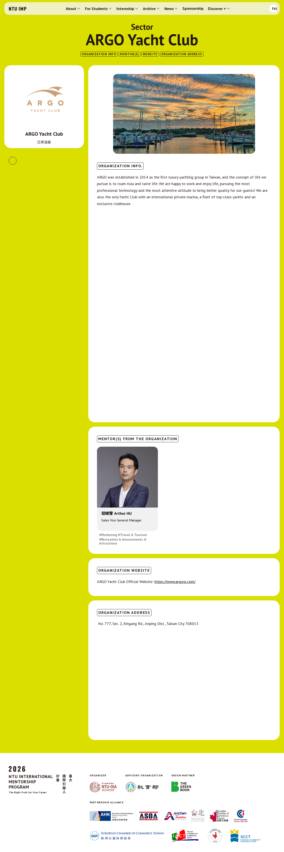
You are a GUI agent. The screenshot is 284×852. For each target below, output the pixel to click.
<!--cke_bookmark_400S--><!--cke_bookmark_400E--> (184, 360)
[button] (73, 9)
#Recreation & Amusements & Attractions (123, 541)
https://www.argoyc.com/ (174, 581)
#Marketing (108, 535)
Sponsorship (193, 8)
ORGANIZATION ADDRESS (181, 54)
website (150, 54)
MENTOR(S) (129, 54)
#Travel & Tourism (132, 535)
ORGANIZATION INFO (99, 54)
